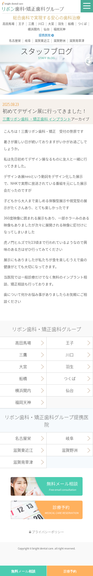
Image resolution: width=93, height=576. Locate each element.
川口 (41, 24)
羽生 (61, 24)
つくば (82, 24)
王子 (21, 24)
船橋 (71, 24)
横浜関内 (34, 29)
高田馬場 (8, 24)
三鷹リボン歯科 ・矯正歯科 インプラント (36, 119)
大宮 (51, 24)
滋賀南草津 (76, 40)
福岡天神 (59, 29)
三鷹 (31, 24)
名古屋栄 (15, 40)
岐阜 (28, 40)
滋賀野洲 (59, 40)
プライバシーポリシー (46, 531)
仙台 (47, 29)
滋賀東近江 (42, 40)
